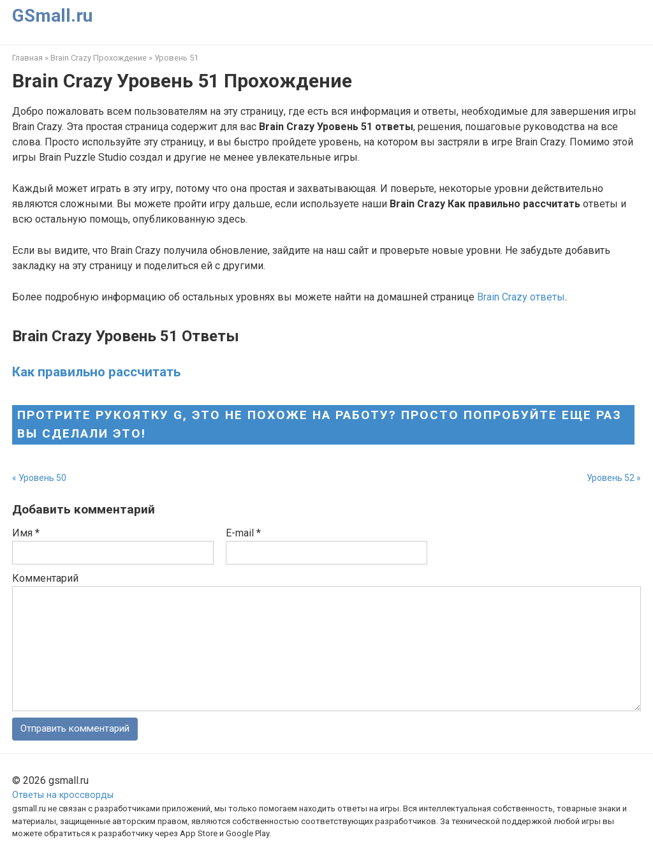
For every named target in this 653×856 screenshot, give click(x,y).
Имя (26, 533)
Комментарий (45, 578)
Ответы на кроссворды (63, 795)
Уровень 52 (611, 478)
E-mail (243, 533)
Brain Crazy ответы (521, 297)
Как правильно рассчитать (96, 372)
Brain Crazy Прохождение (98, 58)
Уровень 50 (42, 478)
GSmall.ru (52, 15)
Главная (27, 58)
